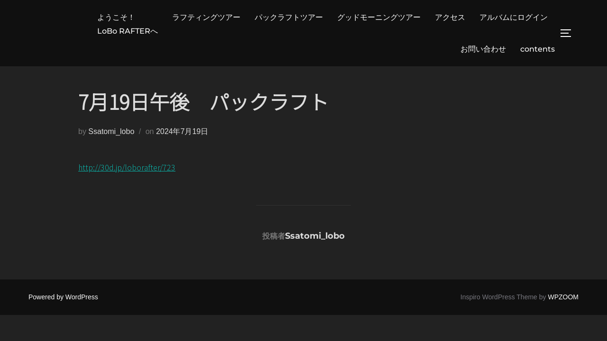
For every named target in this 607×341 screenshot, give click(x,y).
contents (537, 49)
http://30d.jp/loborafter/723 (126, 167)
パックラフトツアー (289, 17)
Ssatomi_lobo (111, 131)
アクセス (450, 17)
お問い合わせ (483, 49)
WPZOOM (563, 297)
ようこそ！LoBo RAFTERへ (127, 24)
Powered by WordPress (63, 297)
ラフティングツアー (206, 17)
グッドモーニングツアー (379, 17)
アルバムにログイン (513, 17)
